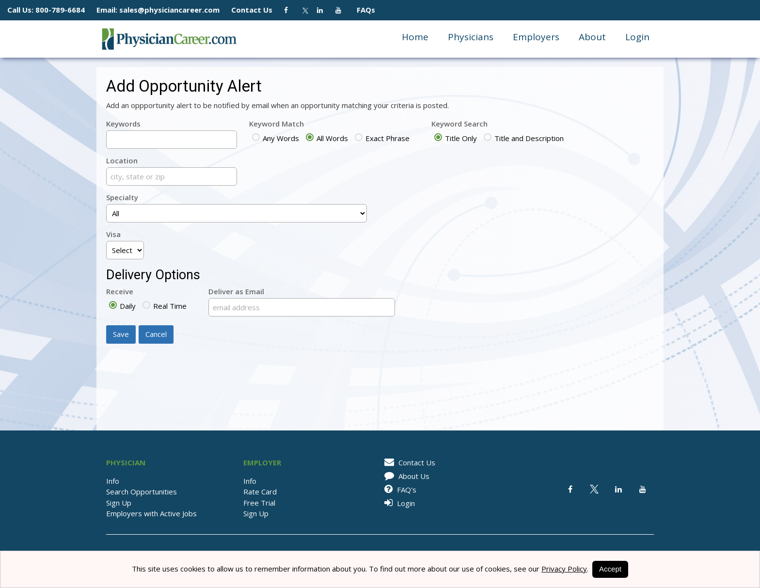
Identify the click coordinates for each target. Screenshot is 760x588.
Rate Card (260, 491)
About (592, 37)
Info (112, 481)
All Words (327, 138)
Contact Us (256, 10)
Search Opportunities (141, 491)
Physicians (470, 37)
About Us (405, 476)
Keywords (123, 123)
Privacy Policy (564, 568)
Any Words (275, 138)
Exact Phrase (382, 138)
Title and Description (524, 138)
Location (122, 160)
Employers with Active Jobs (151, 513)
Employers (536, 37)
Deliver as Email (236, 291)
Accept (610, 569)
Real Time (164, 306)
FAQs (362, 10)
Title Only (455, 138)
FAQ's (398, 489)
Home (415, 37)
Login (637, 37)
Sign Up (118, 503)
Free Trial (259, 503)
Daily (122, 306)
